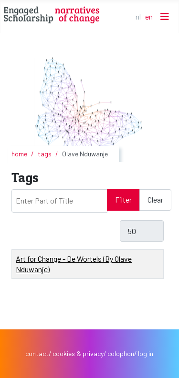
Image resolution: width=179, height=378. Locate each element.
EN (149, 16)
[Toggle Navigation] (164, 16)
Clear (155, 199)
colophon (120, 353)
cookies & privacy (78, 353)
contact (37, 353)
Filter (123, 199)
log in (145, 353)
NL (138, 16)
